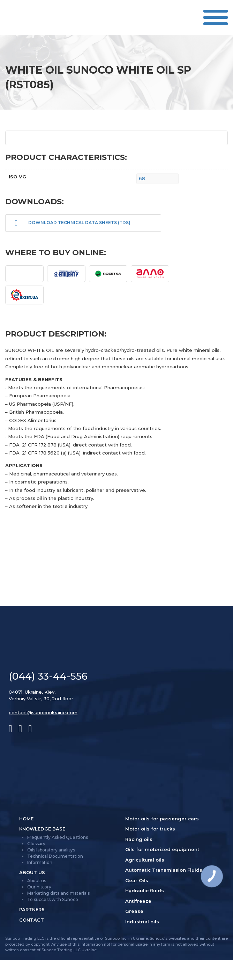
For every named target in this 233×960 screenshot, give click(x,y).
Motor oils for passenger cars (162, 818)
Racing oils (138, 839)
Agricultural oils (144, 860)
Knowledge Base (42, 829)
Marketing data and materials (58, 893)
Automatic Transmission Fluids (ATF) (171, 870)
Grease (134, 911)
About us (32, 872)
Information (39, 862)
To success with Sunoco (52, 899)
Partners (32, 909)
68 (142, 178)
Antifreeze (138, 901)
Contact (31, 920)
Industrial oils (142, 921)
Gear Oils (136, 880)
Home (26, 818)
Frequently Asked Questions (57, 837)
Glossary (36, 843)
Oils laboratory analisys (51, 849)
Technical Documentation (55, 856)
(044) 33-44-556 (48, 676)
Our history (39, 886)
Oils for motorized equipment (162, 849)
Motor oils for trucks (150, 829)
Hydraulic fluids (144, 890)
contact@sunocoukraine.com (43, 712)
